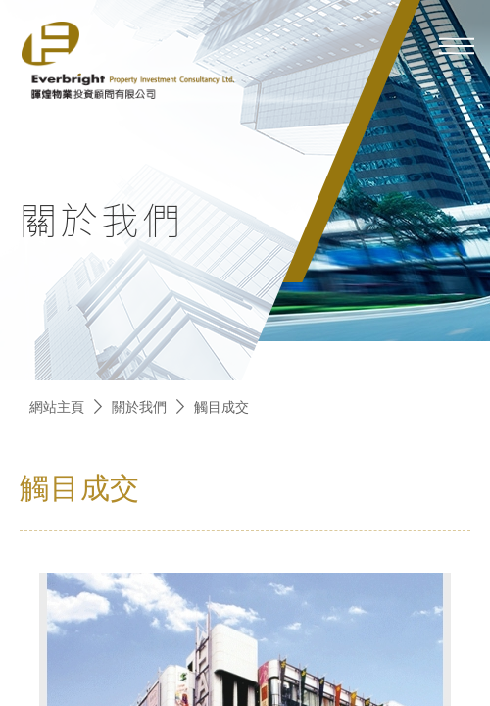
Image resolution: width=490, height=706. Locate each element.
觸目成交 (221, 406)
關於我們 (139, 406)
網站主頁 (56, 406)
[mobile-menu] (456, 46)
